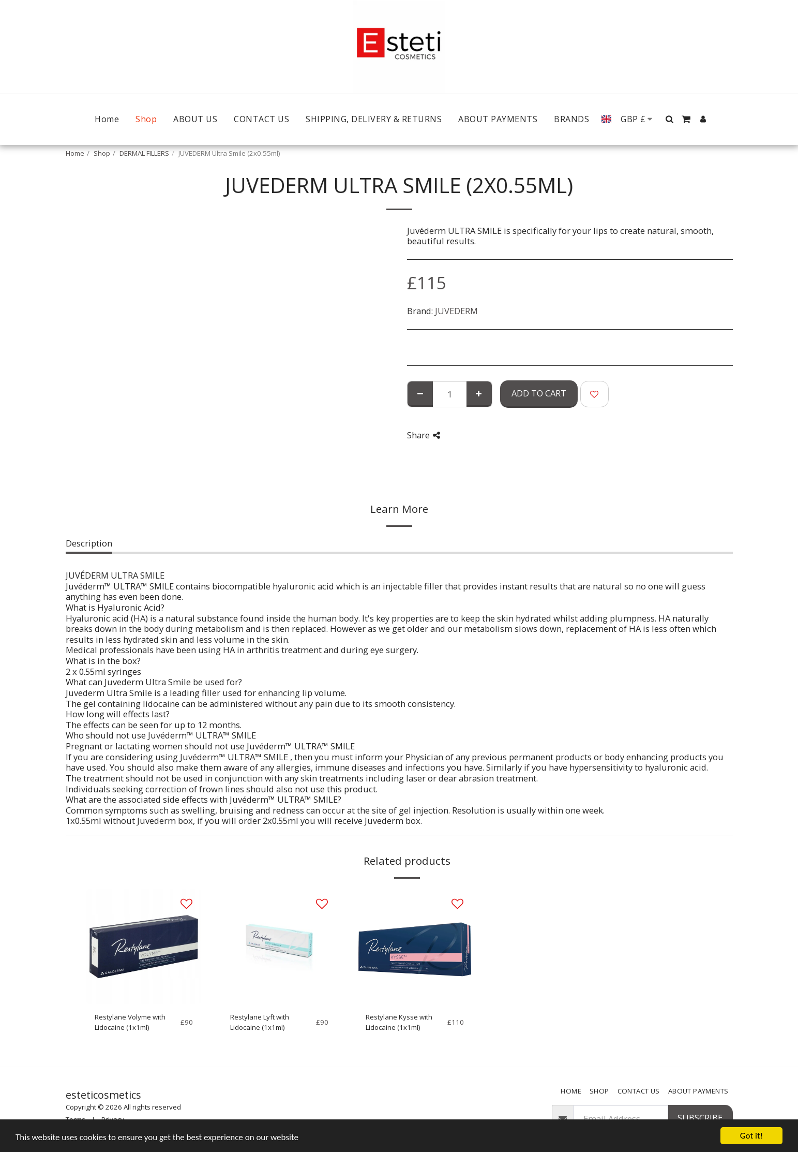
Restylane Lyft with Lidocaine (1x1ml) (259, 1022)
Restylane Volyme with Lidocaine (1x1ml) (130, 1022)
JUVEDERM (456, 311)
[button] (669, 119)
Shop (102, 153)
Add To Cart (538, 393)
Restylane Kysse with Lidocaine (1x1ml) (399, 1022)
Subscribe (699, 1118)
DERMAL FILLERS (144, 153)
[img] (143, 946)
